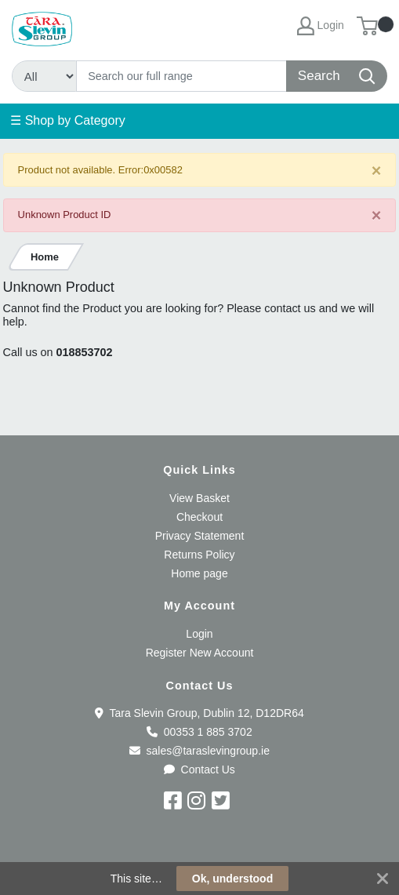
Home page (199, 573)
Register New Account (200, 652)
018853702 (84, 352)
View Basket (199, 498)
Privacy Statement (200, 535)
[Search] (182, 76)
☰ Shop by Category (67, 120)
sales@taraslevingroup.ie (199, 750)
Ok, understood (232, 878)
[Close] (376, 170)
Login (199, 634)
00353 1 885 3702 (199, 732)
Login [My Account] (320, 25)
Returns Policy (199, 554)
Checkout (199, 517)
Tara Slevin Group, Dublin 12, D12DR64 (199, 713)
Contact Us (199, 769)
